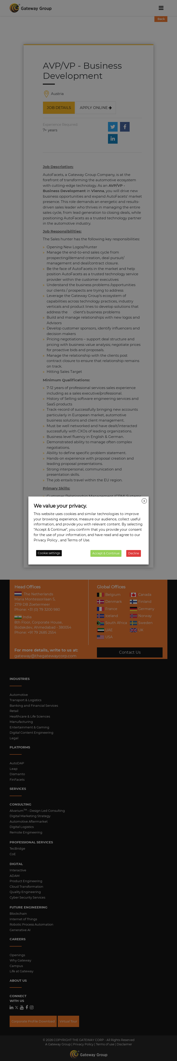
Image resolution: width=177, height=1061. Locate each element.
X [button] (144, 501)
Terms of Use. (78, 540)
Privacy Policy (45, 540)
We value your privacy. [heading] (60, 506)
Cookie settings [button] (49, 553)
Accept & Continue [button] (106, 553)
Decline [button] (133, 553)
